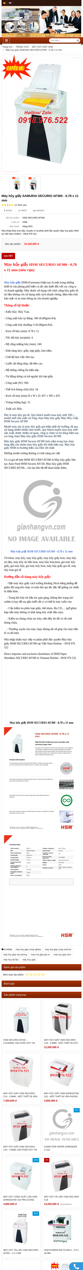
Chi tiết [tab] (8, 256)
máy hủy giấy (29, 959)
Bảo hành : (15, 226)
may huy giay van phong (15, 954)
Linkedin (38, 210)
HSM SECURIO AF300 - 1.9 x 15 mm (60, 1230)
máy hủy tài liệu (11, 959)
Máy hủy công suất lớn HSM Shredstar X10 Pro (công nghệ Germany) (20, 1199)
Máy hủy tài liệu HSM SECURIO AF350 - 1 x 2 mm (20, 1216)
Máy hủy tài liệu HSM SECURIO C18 (61, 1162)
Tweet (22, 210)
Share (8, 210)
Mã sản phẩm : (13, 217)
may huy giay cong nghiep (28, 949)
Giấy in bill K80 (12, 1229)
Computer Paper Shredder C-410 (60, 1148)
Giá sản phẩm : (13, 244)
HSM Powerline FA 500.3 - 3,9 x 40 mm (61, 1216)
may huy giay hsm (62, 954)
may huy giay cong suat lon (58, 949)
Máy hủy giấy (12, 282)
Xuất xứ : (15, 222)
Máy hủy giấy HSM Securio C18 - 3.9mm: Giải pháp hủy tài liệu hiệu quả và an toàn (20, 1149)
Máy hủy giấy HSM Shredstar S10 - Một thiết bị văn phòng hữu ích (61, 1096)
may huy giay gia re (40, 954)
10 (20, 205)
